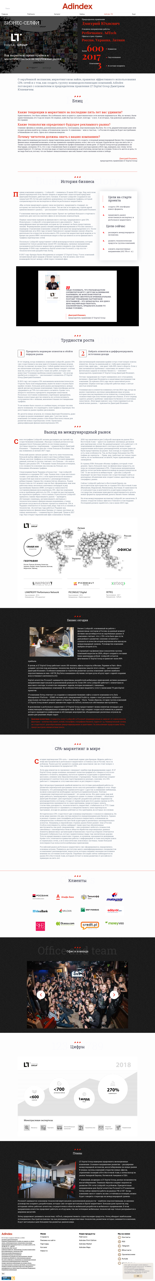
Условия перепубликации (10, 1239)
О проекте (44, 1237)
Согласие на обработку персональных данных (16, 1258)
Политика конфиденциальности (12, 1253)
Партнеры (44, 1244)
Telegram (125, 1246)
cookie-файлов (139, 1269)
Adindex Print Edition (87, 1240)
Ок (138, 1276)
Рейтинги (83, 1237)
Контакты (126, 1237)
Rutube (125, 1259)
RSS (123, 1242)
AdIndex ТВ (108, 14)
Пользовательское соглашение (11, 1254)
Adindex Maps (84, 1247)
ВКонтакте (126, 1250)
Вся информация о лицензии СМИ (12, 1251)
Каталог (43, 1247)
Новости (44, 1251)
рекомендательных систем (132, 1272)
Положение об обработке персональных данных (17, 1256)
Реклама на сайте (47, 1240)
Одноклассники (128, 1254)
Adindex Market (85, 1244)
